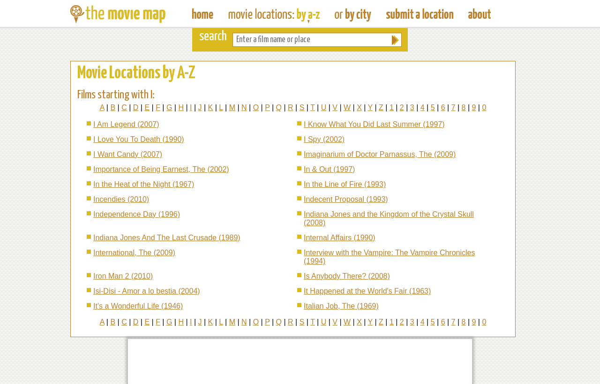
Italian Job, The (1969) (341, 306)
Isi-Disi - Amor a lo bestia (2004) (146, 291)
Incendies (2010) (121, 199)
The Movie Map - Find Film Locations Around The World (202, 14)
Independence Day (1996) (136, 214)
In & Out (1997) (329, 169)
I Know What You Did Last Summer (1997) (374, 124)
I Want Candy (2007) (127, 154)
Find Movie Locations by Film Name (274, 14)
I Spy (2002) (324, 139)
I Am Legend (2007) (126, 124)
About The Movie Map (479, 14)
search (213, 36)
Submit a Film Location (419, 14)
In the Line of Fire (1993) (345, 184)
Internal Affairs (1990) (339, 238)
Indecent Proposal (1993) (346, 199)
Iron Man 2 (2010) (123, 276)
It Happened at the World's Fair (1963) (367, 291)
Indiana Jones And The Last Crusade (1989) (166, 238)
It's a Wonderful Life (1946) (138, 306)
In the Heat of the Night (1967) (143, 184)
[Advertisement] (300, 361)
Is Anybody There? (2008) (347, 276)
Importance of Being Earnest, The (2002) (161, 169)
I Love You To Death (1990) (138, 139)
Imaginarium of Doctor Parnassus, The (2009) (380, 154)
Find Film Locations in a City (353, 14)
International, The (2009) (134, 253)
